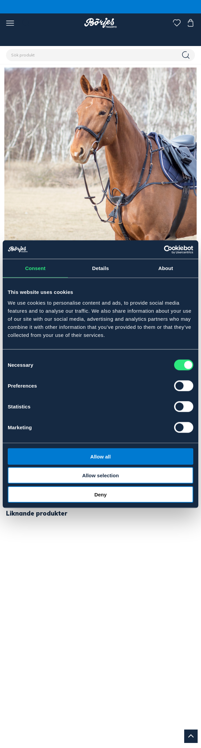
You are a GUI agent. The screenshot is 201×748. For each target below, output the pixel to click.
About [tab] (165, 268)
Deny (100, 494)
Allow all (100, 456)
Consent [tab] (35, 268)
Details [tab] (100, 268)
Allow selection (100, 475)
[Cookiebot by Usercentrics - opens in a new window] (163, 249)
